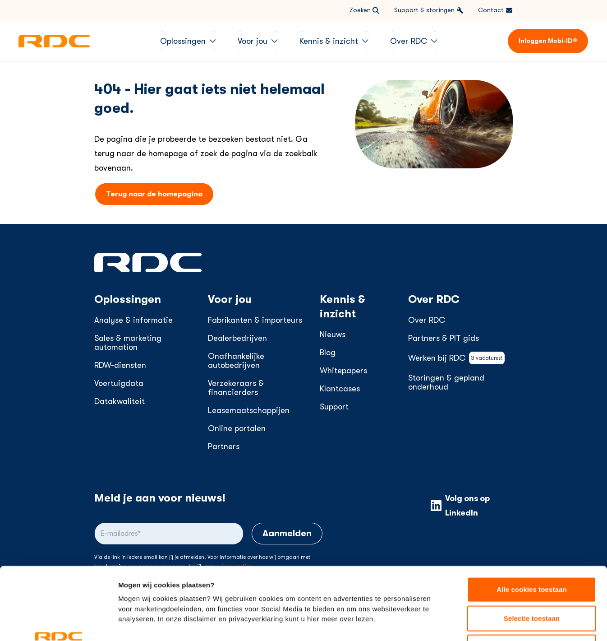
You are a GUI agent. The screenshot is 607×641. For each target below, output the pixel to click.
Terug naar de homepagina (154, 194)
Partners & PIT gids (443, 338)
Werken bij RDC (456, 358)
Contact (495, 10)
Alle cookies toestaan (532, 524)
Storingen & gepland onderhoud (446, 382)
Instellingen (485, 623)
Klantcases (340, 388)
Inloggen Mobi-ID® (548, 40)
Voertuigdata (118, 383)
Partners (223, 446)
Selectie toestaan (532, 553)
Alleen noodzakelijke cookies (531, 581)
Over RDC (426, 320)
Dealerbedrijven (237, 338)
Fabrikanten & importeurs (255, 320)
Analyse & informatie (133, 320)
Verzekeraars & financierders (236, 388)
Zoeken (364, 10)
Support (334, 406)
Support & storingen (429, 10)
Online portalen (237, 428)
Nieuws (332, 334)
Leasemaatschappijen (249, 410)
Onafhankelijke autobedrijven (236, 361)
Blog (328, 352)
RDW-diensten (120, 365)
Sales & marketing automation (127, 343)
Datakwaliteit (119, 401)
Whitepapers (343, 370)
